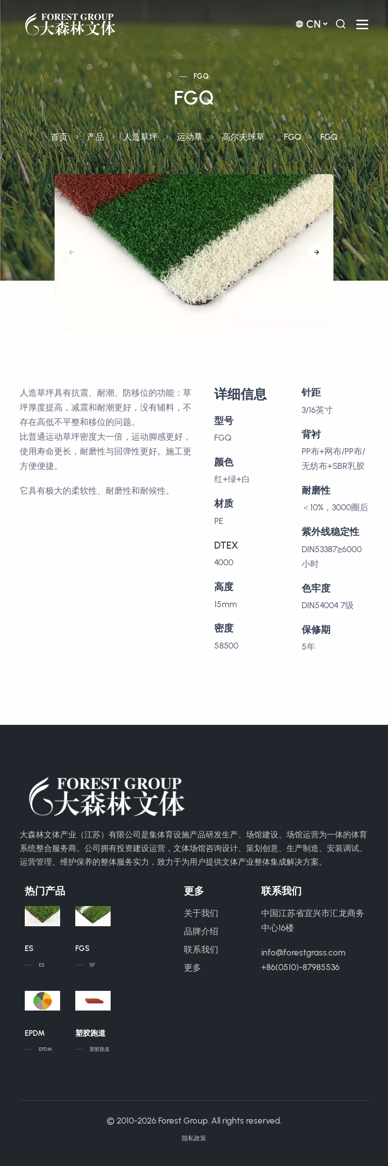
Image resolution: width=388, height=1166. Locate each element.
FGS (82, 948)
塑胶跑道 (90, 1033)
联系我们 (201, 949)
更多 (192, 968)
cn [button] (308, 24)
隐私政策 (194, 1138)
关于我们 (201, 913)
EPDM (35, 1033)
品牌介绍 (201, 931)
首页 (59, 137)
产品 (95, 137)
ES (29, 948)
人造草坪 (140, 137)
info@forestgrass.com (303, 952)
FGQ (201, 76)
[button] (316, 252)
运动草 (190, 137)
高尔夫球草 (243, 137)
